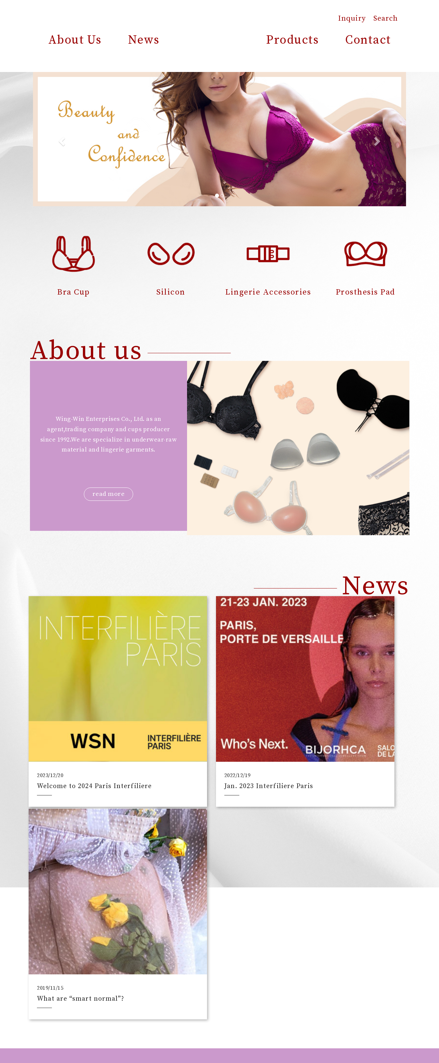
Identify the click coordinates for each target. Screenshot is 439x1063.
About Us (75, 40)
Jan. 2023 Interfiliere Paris (212, 744)
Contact (368, 40)
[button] (61, 139)
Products (292, 40)
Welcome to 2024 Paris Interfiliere (75, 740)
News (143, 40)
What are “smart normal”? (341, 744)
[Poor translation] (24, 963)
